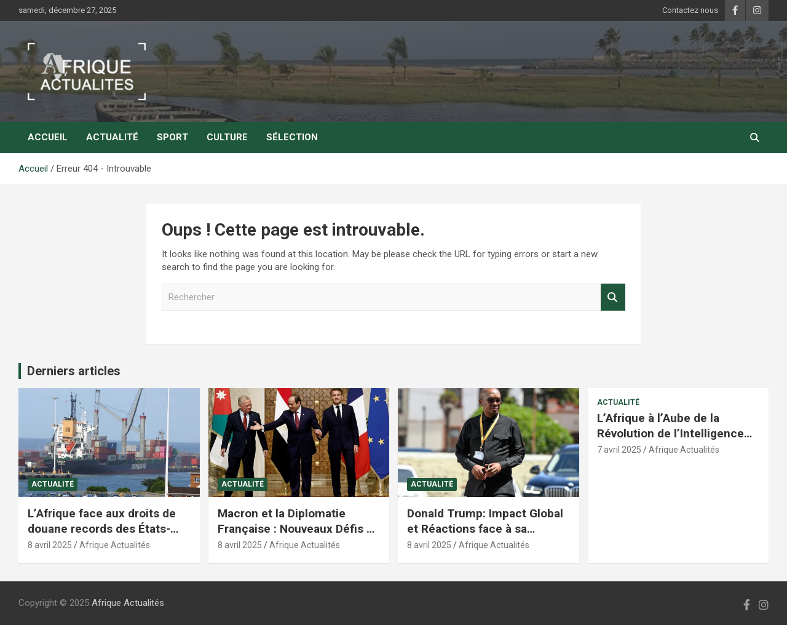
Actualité (112, 137)
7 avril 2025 (619, 450)
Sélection (292, 137)
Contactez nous (690, 10)
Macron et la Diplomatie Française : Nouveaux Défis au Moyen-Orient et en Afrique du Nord (298, 536)
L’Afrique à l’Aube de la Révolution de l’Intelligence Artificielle (670, 433)
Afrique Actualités (114, 545)
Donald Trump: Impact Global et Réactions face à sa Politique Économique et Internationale (485, 536)
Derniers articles (74, 371)
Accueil (48, 137)
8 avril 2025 (50, 545)
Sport (172, 137)
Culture (227, 137)
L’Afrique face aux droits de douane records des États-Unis (102, 528)
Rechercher (613, 297)
